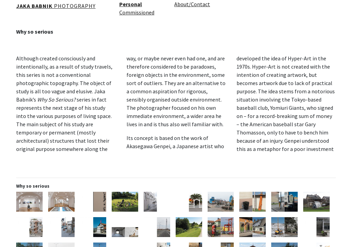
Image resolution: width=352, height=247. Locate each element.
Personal (130, 4)
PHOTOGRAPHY (56, 5)
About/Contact (192, 4)
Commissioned (136, 12)
